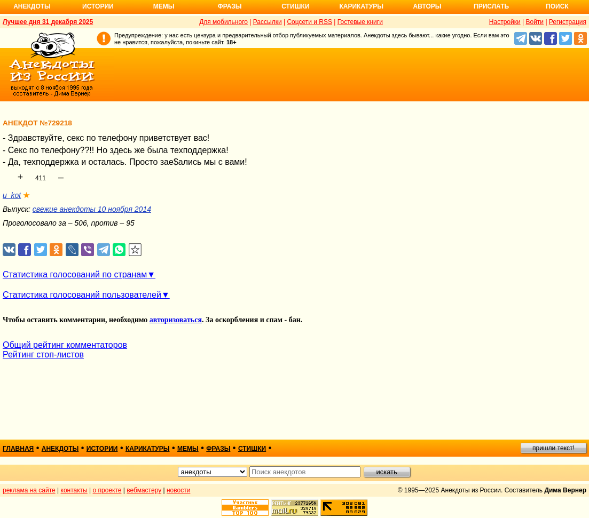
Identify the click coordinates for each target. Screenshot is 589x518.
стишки (252, 448)
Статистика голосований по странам (75, 274)
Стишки (295, 6)
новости (178, 490)
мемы (188, 448)
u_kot (12, 195)
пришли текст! (553, 448)
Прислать (491, 6)
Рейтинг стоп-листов (43, 354)
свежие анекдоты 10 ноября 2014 (92, 209)
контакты (74, 490)
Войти (534, 22)
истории (102, 448)
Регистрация (567, 22)
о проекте (107, 490)
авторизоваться (176, 320)
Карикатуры (361, 6)
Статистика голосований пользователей (82, 294)
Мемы (164, 6)
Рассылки (267, 22)
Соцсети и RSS (309, 22)
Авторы (427, 6)
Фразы (229, 6)
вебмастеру (144, 490)
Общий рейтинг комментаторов (65, 344)
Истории (98, 6)
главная (18, 448)
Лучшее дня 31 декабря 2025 (48, 22)
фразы (218, 448)
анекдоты (60, 448)
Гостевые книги (360, 22)
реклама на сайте (29, 490)
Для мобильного (223, 22)
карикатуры (147, 448)
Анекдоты (32, 6)
